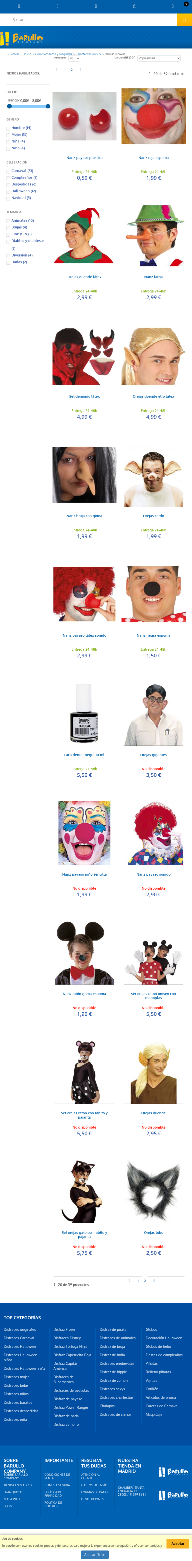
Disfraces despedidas (21, 1411)
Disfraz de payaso (68, 1399)
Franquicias (13, 1492)
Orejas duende (153, 1113)
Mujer (19, 134)
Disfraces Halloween (20, 1346)
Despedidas (24, 184)
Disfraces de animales (118, 1338)
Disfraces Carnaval (19, 1338)
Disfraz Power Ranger (71, 1407)
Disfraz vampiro (66, 1424)
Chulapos (107, 1406)
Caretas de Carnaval (162, 1406)
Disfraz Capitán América (66, 1366)
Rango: (14, 100)
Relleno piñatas (158, 1372)
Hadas (19, 262)
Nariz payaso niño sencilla (84, 875)
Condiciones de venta (57, 1476)
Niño (18, 148)
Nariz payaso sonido (153, 875)
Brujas (19, 227)
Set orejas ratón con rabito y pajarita (84, 1115)
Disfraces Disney (67, 1338)
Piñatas (152, 1363)
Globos (151, 1329)
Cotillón (152, 1389)
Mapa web (12, 1499)
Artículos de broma (161, 1397)
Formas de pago (94, 1492)
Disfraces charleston (116, 1397)
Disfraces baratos (18, 1402)
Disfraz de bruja (112, 1346)
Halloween (24, 191)
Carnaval (22, 170)
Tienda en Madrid (18, 1485)
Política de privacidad (53, 1494)
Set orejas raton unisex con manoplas (153, 996)
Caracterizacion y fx (88, 54)
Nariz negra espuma (153, 636)
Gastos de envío (94, 1485)
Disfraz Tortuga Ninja (71, 1346)
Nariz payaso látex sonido (84, 636)
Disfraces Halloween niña (24, 1368)
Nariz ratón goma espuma (84, 994)
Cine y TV (22, 234)
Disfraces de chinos (116, 1414)
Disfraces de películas (71, 1390)
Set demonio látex (84, 397)
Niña (18, 141)
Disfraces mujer (16, 1377)
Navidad (21, 197)
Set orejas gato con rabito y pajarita (84, 1235)
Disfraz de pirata (113, 1329)
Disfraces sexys (112, 1389)
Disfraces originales (20, 1329)
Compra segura (57, 1485)
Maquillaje (154, 1414)
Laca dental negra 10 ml (84, 755)
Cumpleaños (24, 177)
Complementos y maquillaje (53, 54)
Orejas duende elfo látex (153, 397)
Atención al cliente (90, 1476)
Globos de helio (158, 1346)
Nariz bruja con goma (84, 516)
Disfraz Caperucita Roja (72, 1355)
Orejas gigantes (153, 755)
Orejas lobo (153, 1233)
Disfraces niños (16, 1394)
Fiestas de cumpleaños (164, 1355)
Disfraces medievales (117, 1363)
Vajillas (151, 1380)
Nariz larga (153, 277)
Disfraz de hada (66, 1416)
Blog (8, 1506)
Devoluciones (92, 1499)
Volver (15, 54)
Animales (23, 220)
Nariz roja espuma (153, 158)
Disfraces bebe (16, 1385)
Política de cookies (53, 1504)
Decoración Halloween (164, 1338)
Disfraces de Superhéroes (64, 1380)
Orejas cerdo (153, 516)
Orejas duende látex (85, 277)
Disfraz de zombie (114, 1380)
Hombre (21, 127)
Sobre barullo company (16, 1476)
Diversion (22, 255)
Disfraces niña (15, 1419)
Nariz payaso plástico (84, 158)
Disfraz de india (112, 1355)
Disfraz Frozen (65, 1329)
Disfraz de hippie (113, 1372)
